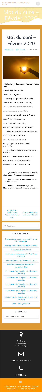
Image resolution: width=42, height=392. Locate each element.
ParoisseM (9, 49)
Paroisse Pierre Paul (15, 4)
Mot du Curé (20, 49)
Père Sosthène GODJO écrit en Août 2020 (21, 260)
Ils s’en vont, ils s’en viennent (21, 250)
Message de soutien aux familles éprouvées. (21, 245)
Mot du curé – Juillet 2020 (21, 304)
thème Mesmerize (29, 389)
